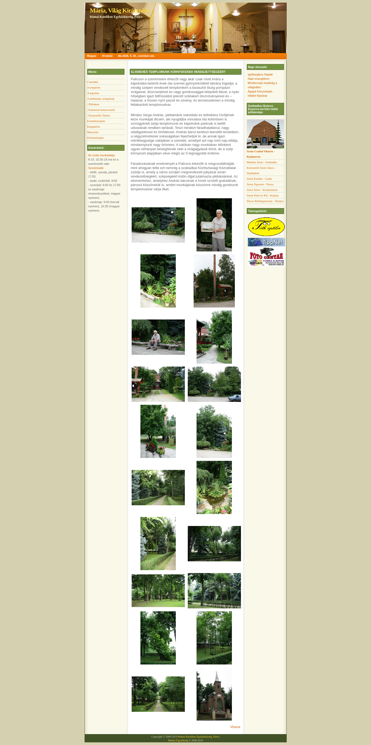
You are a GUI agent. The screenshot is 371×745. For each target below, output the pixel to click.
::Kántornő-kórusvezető (101, 109)
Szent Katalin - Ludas (259, 178)
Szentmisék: (96, 168)
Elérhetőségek (95, 137)
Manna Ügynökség (178, 740)
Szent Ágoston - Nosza (260, 184)
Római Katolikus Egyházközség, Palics (198, 736)
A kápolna (93, 93)
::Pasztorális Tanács (98, 115)
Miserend (92, 132)
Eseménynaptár (96, 121)
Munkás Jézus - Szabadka (262, 162)
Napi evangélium (259, 78)
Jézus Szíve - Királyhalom (262, 189)
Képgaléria (93, 126)
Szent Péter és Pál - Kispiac (263, 195)
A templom (93, 87)
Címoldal (92, 81)
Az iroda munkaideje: (102, 155)
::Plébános (93, 104)
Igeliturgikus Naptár (260, 74)
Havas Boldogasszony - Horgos (265, 201)
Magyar (92, 55)
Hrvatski (107, 55)
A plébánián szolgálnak (101, 98)
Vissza (235, 727)
